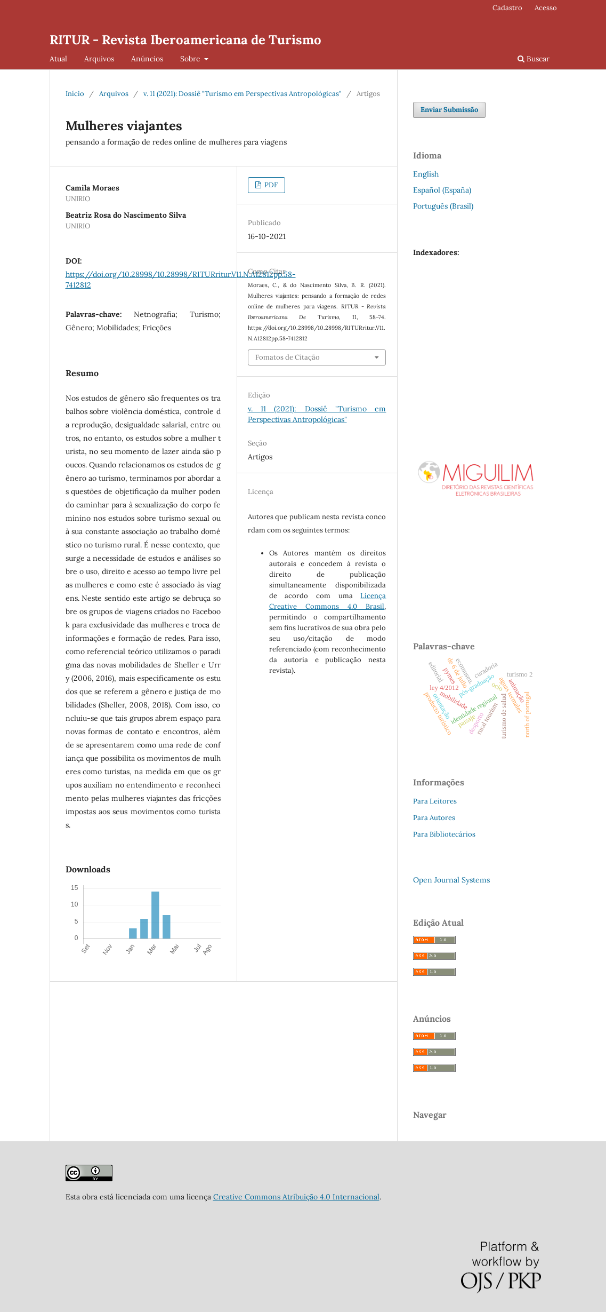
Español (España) (442, 190)
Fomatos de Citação (287, 357)
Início (75, 93)
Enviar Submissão (449, 109)
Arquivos (99, 58)
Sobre (191, 58)
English (426, 174)
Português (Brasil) (443, 206)
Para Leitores (435, 801)
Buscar (534, 58)
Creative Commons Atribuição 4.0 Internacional (296, 1197)
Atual (58, 58)
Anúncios (147, 58)
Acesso (546, 7)
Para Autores (434, 817)
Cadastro (507, 7)
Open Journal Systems (451, 880)
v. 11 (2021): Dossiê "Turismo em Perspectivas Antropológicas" (242, 93)
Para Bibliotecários (444, 834)
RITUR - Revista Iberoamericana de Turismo (185, 39)
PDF (270, 184)
